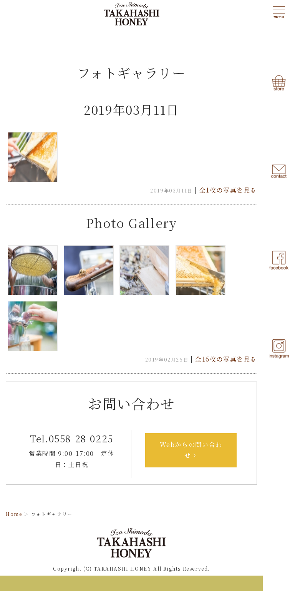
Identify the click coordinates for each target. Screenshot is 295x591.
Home (14, 514)
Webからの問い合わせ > (191, 450)
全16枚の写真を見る (226, 359)
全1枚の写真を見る (228, 190)
